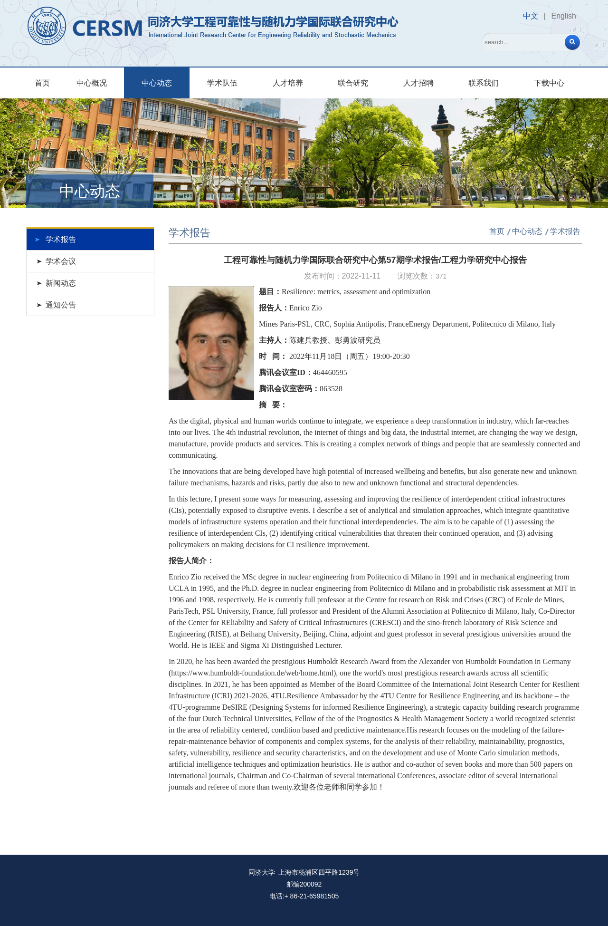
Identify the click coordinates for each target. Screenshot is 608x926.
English (563, 16)
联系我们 (483, 83)
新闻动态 (61, 283)
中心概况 (91, 83)
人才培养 (288, 83)
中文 (530, 16)
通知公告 (61, 305)
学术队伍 (222, 83)
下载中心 (549, 83)
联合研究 (353, 83)
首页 (42, 83)
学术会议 (61, 261)
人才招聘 (418, 83)
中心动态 (157, 83)
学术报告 (61, 239)
